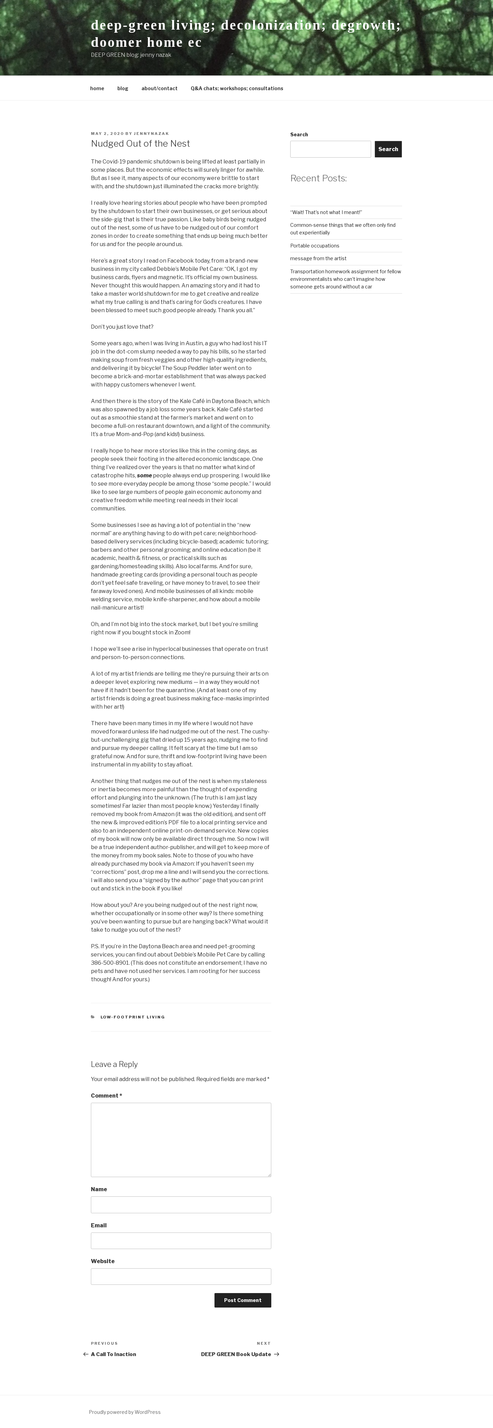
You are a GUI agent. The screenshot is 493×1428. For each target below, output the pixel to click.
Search (299, 134)
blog (122, 88)
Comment (106, 1095)
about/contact (159, 88)
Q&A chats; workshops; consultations (237, 88)
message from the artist (318, 258)
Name (99, 1189)
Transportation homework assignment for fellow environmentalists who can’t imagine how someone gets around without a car (345, 279)
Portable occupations (314, 245)
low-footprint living (133, 1017)
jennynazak (151, 133)
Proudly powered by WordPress (125, 1412)
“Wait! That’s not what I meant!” (326, 212)
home (97, 88)
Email (99, 1225)
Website (103, 1261)
